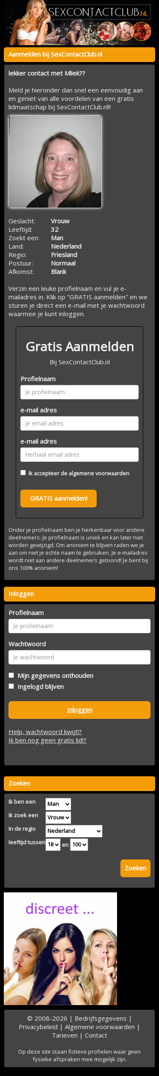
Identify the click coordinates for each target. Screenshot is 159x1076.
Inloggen (79, 709)
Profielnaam (38, 378)
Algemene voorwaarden (100, 1026)
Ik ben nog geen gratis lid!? (47, 740)
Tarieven (65, 1035)
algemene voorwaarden (99, 473)
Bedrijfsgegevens (101, 1018)
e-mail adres (38, 410)
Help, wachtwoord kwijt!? (45, 731)
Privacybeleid (38, 1026)
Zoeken (135, 868)
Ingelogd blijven (39, 686)
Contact (96, 1035)
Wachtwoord (27, 644)
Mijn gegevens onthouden (53, 675)
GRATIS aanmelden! (58, 498)
